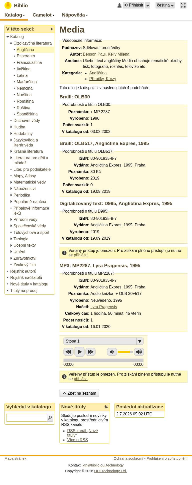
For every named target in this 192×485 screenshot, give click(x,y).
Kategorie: (72, 73)
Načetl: (82, 307)
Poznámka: (78, 112)
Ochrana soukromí (128, 458)
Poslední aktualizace (139, 406)
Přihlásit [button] (133, 5)
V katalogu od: (76, 131)
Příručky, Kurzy (102, 79)
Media (72, 29)
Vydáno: (82, 165)
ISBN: (84, 158)
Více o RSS (77, 440)
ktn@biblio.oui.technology (103, 465)
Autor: (76, 54)
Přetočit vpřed (91, 352)
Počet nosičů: (76, 320)
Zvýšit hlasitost (139, 352)
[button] (147, 5)
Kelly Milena (118, 54)
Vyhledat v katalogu (28, 406)
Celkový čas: (77, 313)
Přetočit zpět (69, 352)
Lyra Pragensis (103, 307)
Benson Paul (94, 54)
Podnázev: (72, 48)
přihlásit (81, 255)
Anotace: (73, 61)
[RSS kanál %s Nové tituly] (106, 407)
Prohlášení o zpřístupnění (167, 458)
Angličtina (97, 73)
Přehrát (79, 352)
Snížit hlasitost (112, 352)
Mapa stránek (15, 458)
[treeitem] (30, 37)
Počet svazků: (76, 125)
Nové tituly (73, 406)
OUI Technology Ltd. (110, 471)
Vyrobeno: (80, 118)
